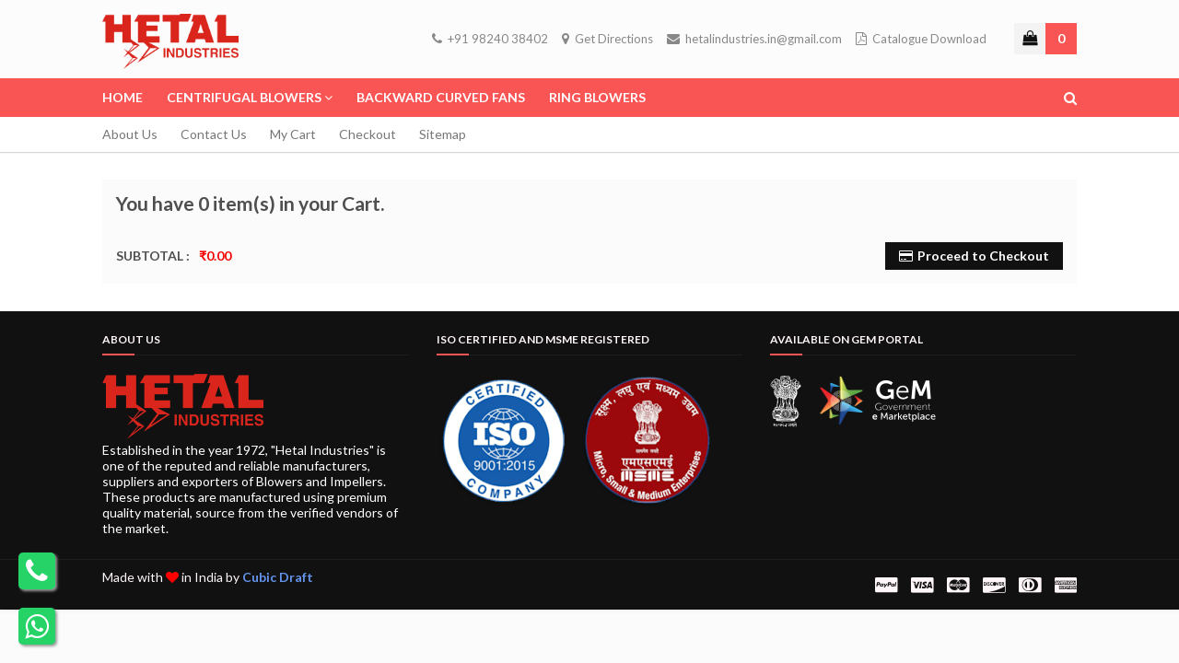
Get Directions (607, 38)
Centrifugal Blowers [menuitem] (244, 97)
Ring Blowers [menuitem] (597, 97)
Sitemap (442, 134)
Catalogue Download (921, 38)
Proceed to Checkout (983, 255)
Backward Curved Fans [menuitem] (440, 97)
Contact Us (214, 134)
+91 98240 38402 (490, 38)
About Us (130, 134)
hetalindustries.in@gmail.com (754, 38)
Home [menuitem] (122, 97)
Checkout (367, 134)
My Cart (293, 134)
